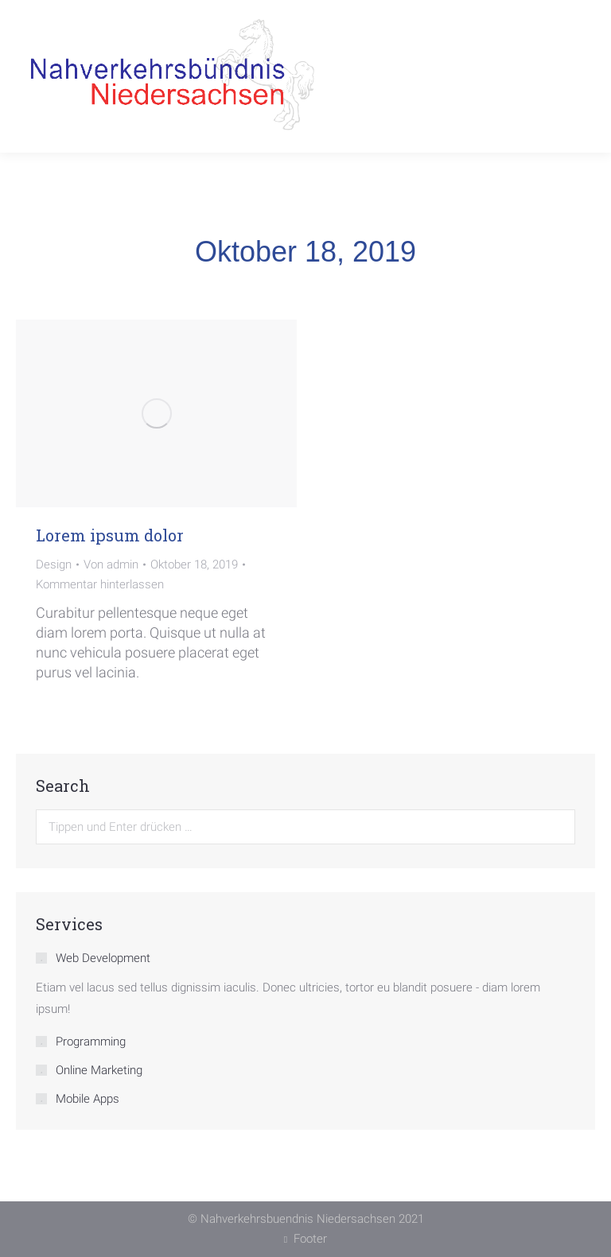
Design (54, 564)
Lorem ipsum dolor (110, 535)
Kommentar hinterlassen (100, 584)
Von (111, 564)
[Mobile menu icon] (575, 76)
